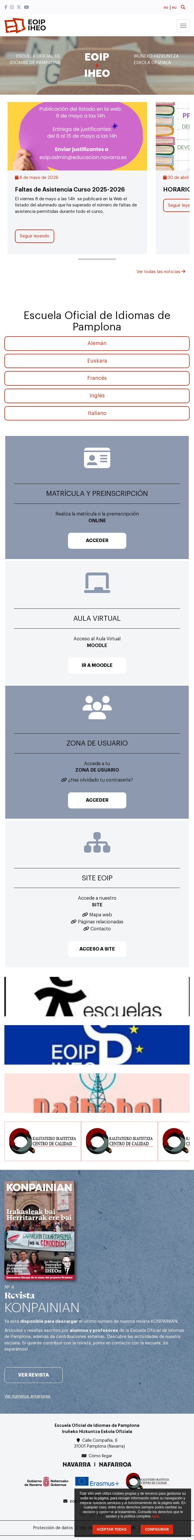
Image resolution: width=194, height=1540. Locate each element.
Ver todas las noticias (161, 272)
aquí (155, 1516)
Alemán (97, 343)
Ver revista (33, 1375)
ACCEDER (97, 540)
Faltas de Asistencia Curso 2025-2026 (70, 190)
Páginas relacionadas (100, 922)
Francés (97, 378)
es (166, 7)
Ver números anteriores (27, 1396)
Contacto (100, 929)
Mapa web (100, 915)
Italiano (97, 413)
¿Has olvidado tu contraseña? (100, 780)
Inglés (97, 395)
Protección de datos (53, 1528)
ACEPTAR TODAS (112, 1529)
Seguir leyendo (34, 236)
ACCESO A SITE (97, 949)
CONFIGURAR (157, 1529)
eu (174, 7)
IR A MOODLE (97, 665)
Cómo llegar (100, 1456)
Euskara (97, 360)
